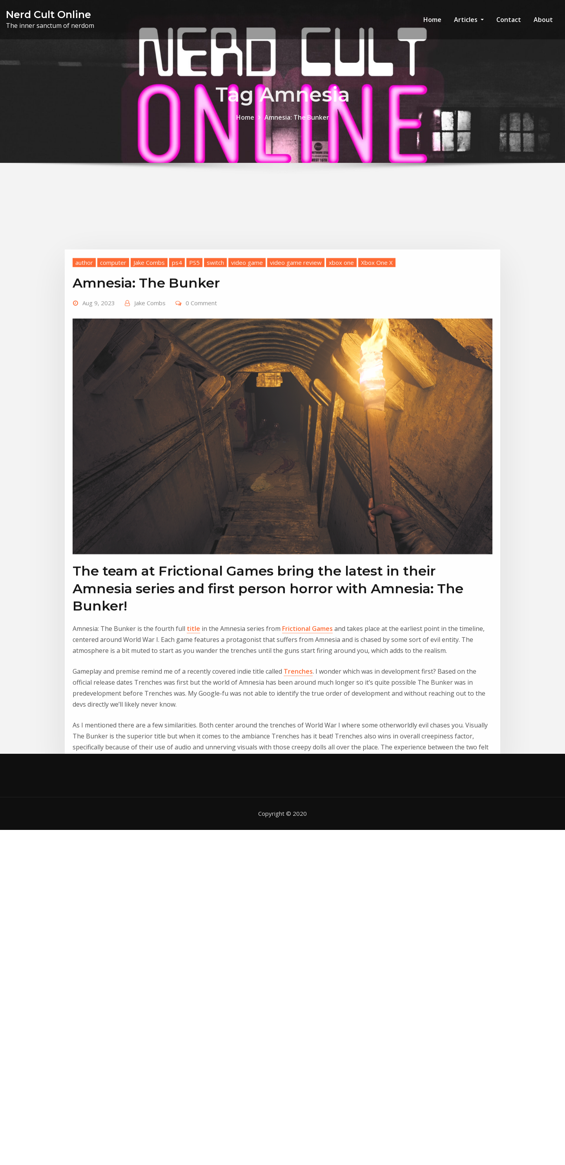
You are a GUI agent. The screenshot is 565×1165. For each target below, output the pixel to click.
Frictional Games (307, 701)
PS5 (194, 335)
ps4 (177, 335)
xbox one (341, 335)
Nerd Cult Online (48, 14)
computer (113, 335)
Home (432, 19)
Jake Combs (149, 335)
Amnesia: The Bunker (296, 123)
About (543, 19)
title (193, 701)
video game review (296, 335)
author (84, 335)
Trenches (298, 744)
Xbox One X (377, 335)
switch (215, 335)
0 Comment (201, 375)
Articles (469, 19)
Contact (508, 19)
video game (247, 335)
